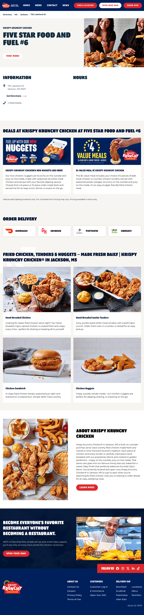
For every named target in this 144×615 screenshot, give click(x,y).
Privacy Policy (74, 595)
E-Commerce (97, 591)
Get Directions (16, 96)
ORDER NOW (133, 5)
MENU (38, 5)
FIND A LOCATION (85, 5)
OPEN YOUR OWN (110, 5)
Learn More (87, 487)
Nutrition (136, 595)
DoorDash (121, 587)
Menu (135, 591)
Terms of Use (74, 599)
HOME (26, 5)
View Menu (12, 56)
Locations (137, 587)
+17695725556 (15, 103)
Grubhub (121, 591)
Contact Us (73, 587)
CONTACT (52, 5)
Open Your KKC (98, 595)
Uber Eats (121, 599)
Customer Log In (99, 587)
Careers (71, 591)
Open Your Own (16, 553)
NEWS (66, 5)
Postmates (122, 595)
